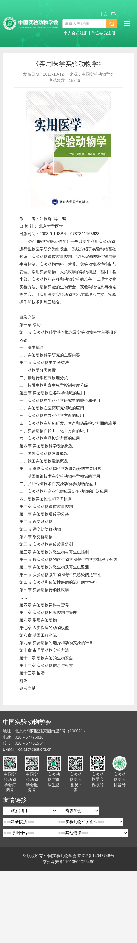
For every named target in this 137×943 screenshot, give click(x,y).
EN (114, 14)
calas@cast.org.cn (34, 749)
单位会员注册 (103, 33)
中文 (104, 14)
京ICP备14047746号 (95, 856)
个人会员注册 (76, 33)
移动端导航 (127, 23)
